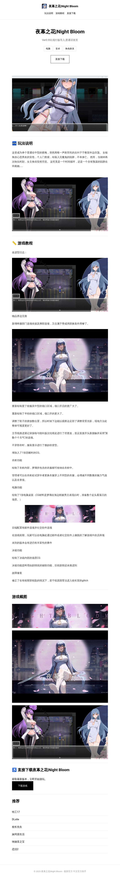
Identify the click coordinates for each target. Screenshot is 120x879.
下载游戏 (23, 786)
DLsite (15, 820)
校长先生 (17, 827)
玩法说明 (48, 13)
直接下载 (71, 13)
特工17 (16, 812)
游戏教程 (60, 13)
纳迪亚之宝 (18, 842)
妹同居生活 (18, 835)
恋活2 (15, 850)
